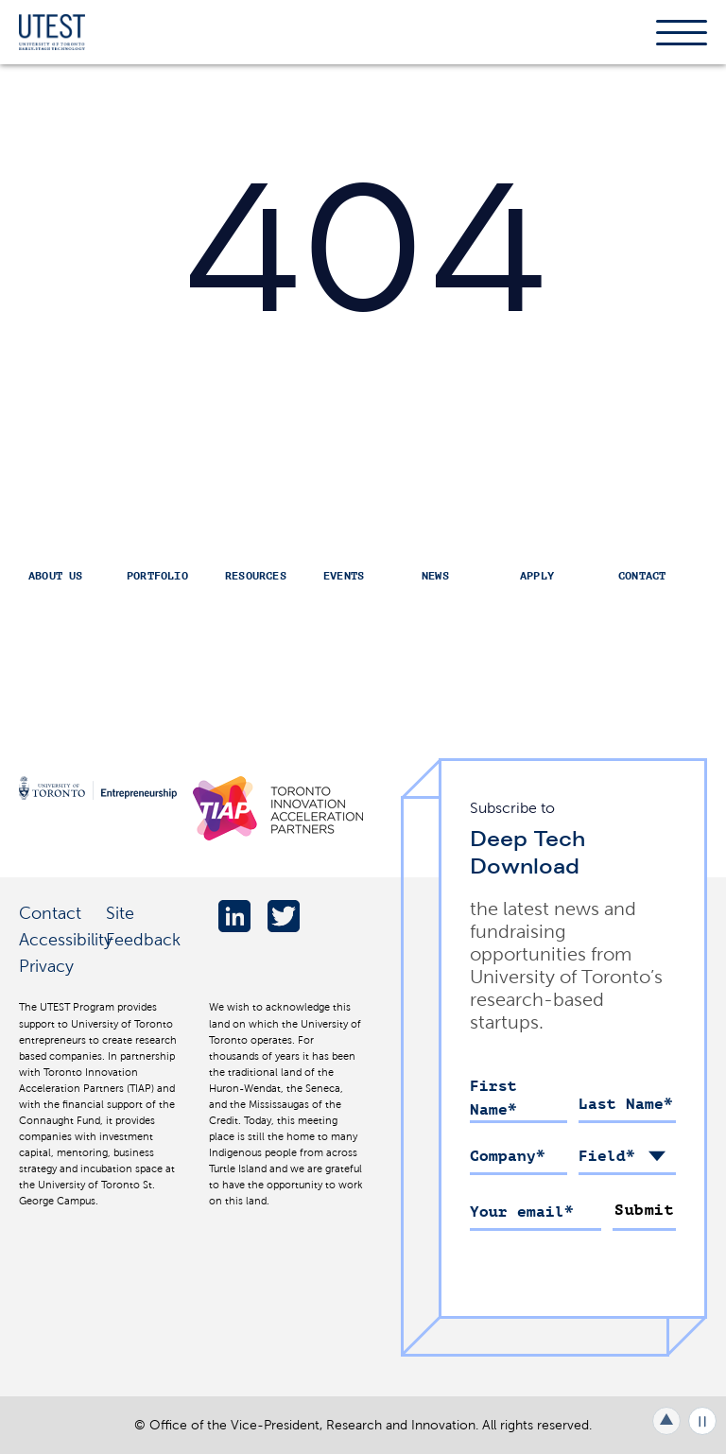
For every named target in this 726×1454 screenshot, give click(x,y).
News (435, 575)
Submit (644, 1210)
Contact (642, 575)
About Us (55, 575)
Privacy (46, 966)
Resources (255, 575)
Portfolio (157, 575)
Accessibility (65, 939)
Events (343, 575)
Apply (537, 575)
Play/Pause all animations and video (702, 1421)
